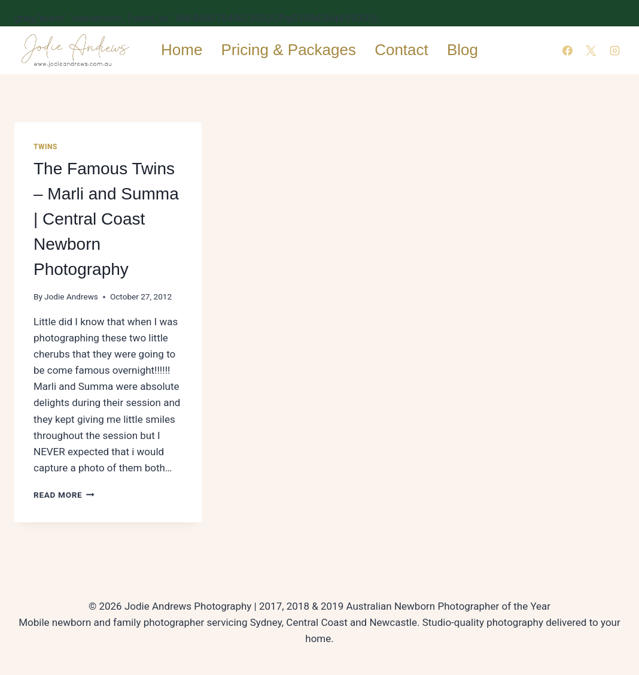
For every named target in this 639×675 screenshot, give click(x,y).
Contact (401, 50)
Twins (45, 147)
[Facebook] (568, 50)
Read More (64, 495)
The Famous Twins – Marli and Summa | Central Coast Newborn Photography (106, 219)
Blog (462, 50)
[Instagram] (614, 50)
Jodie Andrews (71, 296)
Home (181, 50)
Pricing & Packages (288, 50)
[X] (591, 50)
